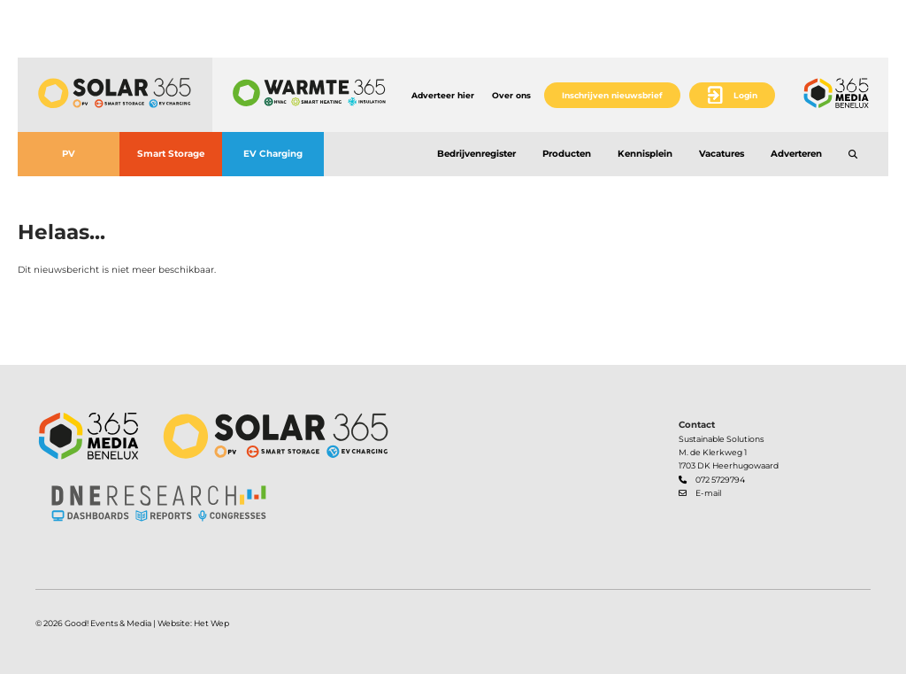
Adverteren (796, 153)
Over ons (511, 95)
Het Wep (211, 623)
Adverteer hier (442, 95)
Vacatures (721, 153)
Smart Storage (170, 153)
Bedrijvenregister (476, 153)
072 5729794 (720, 479)
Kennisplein (645, 153)
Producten (566, 153)
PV (68, 153)
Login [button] (745, 95)
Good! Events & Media (108, 623)
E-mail (708, 493)
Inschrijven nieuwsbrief (612, 95)
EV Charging (273, 153)
